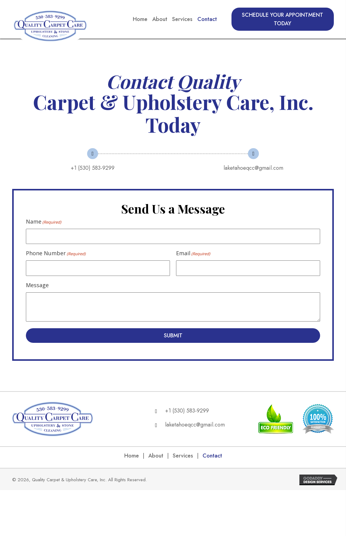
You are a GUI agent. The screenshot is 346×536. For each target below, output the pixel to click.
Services (183, 456)
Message (37, 285)
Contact (212, 456)
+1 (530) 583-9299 (93, 168)
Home (131, 456)
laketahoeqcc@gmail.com (253, 168)
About (155, 456)
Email (193, 253)
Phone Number (56, 253)
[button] (282, 19)
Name (43, 221)
